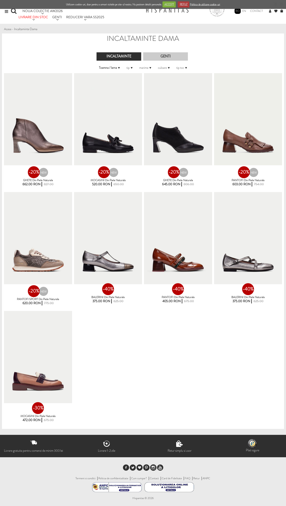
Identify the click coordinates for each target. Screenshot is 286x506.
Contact (256, 11)
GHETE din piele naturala (38, 180)
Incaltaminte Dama (25, 29)
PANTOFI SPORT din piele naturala (38, 299)
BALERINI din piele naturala (108, 297)
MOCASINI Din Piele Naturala (108, 180)
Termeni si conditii (85, 478)
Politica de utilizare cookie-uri (205, 4)
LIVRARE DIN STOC (33, 17)
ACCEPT (169, 4)
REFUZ (183, 4)
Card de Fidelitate (172, 478)
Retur (196, 478)
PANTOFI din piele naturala (248, 180)
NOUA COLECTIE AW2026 (42, 11)
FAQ (187, 478)
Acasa (7, 29)
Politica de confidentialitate (113, 478)
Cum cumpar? (139, 478)
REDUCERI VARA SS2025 (85, 17)
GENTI (57, 17)
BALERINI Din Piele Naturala (248, 297)
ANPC (206, 478)
